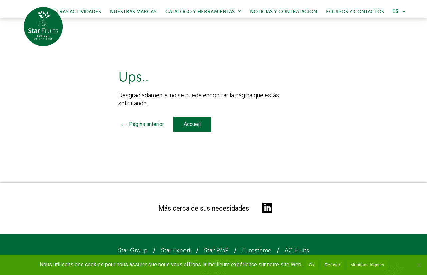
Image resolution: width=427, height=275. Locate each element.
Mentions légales (367, 264)
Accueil (192, 124)
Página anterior (146, 124)
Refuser (332, 264)
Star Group (133, 250)
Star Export (176, 250)
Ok (312, 264)
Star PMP (216, 250)
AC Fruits (297, 250)
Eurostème (256, 250)
